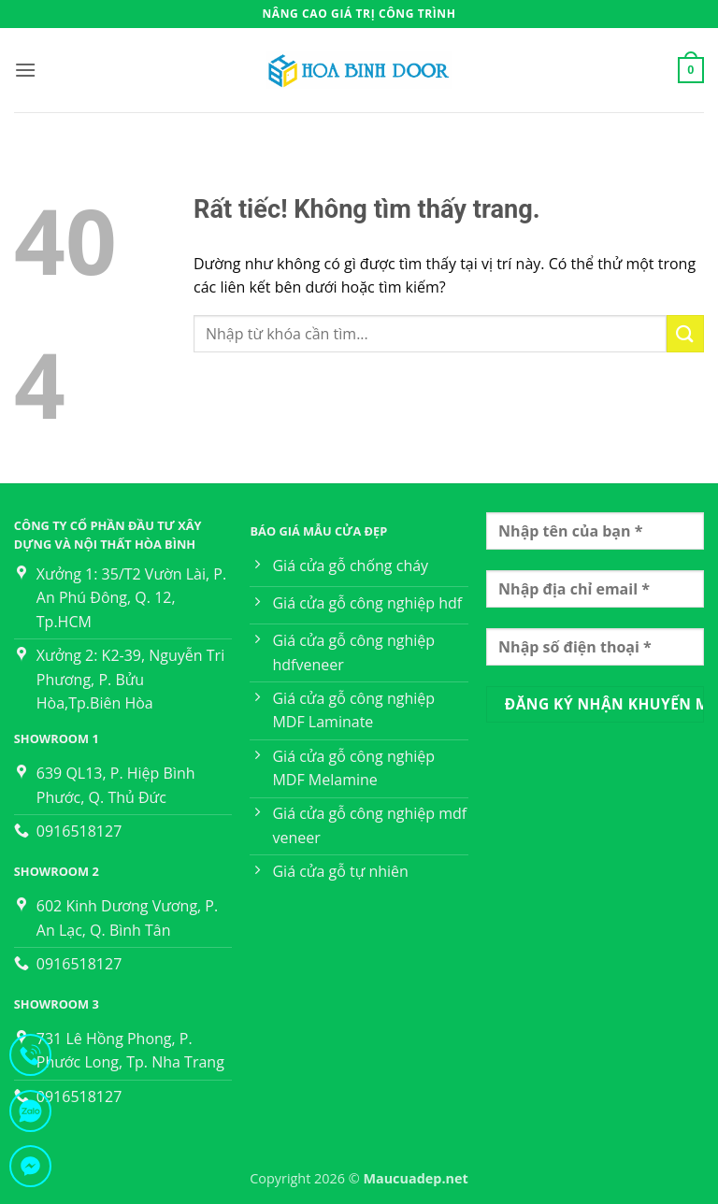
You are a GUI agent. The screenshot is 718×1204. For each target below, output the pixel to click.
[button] (25, 70)
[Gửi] (685, 333)
